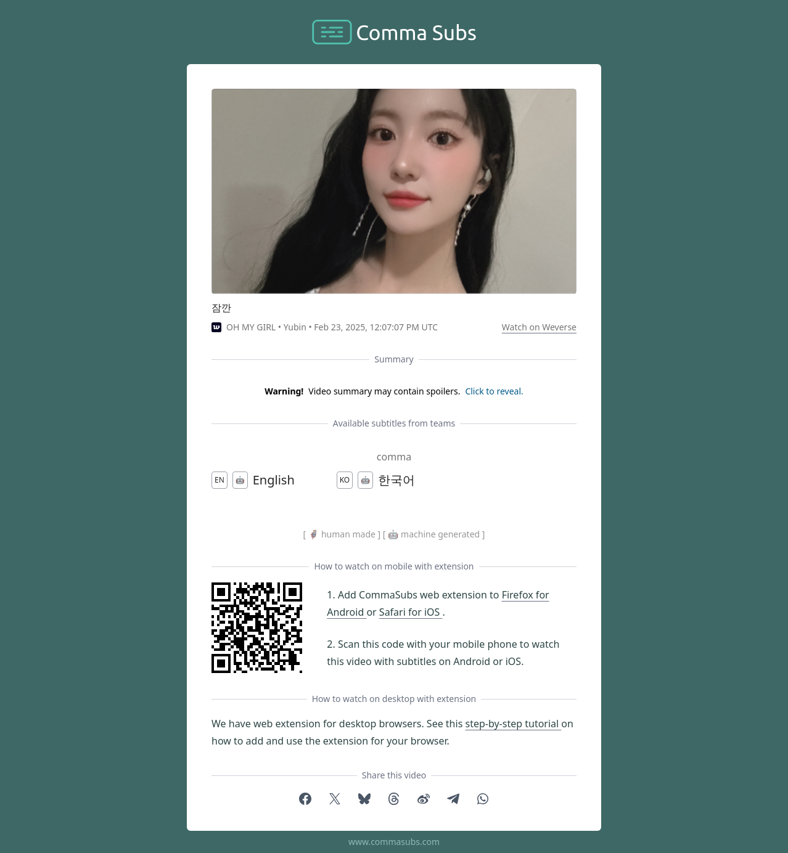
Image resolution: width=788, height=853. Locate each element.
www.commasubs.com (394, 841)
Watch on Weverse (539, 327)
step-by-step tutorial (513, 723)
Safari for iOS (411, 612)
